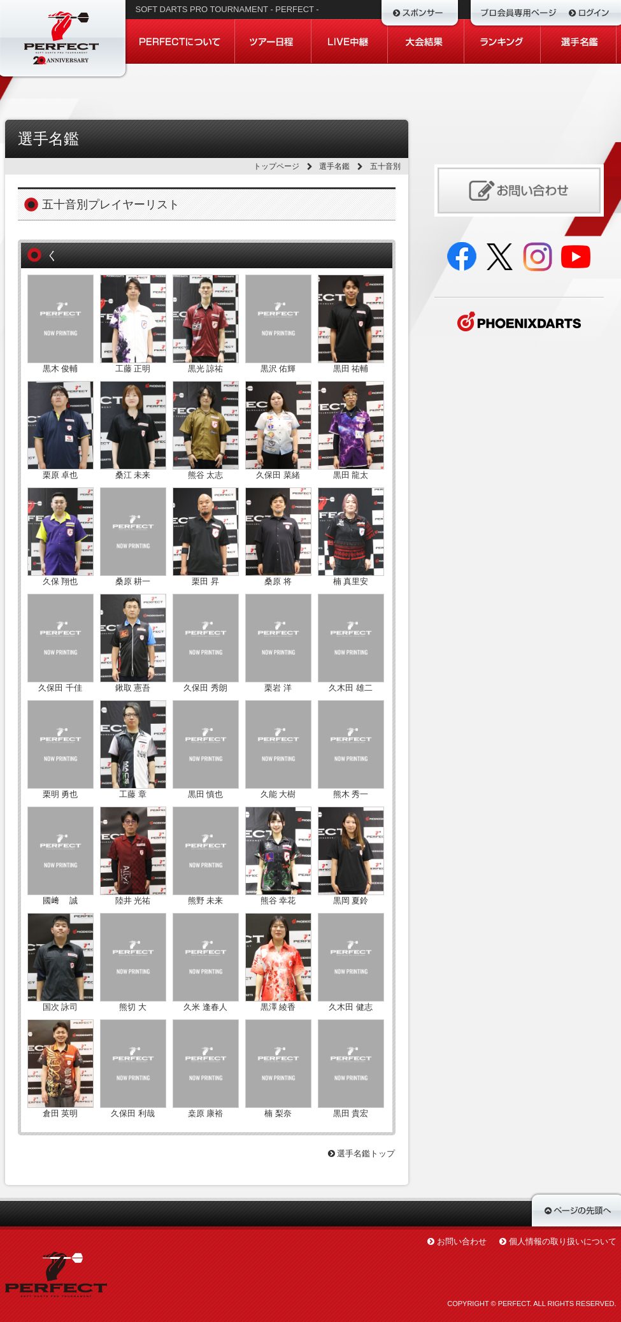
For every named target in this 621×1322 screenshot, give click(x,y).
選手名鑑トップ (362, 1153)
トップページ (276, 166)
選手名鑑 (334, 166)
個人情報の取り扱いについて (563, 1241)
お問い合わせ (462, 1241)
